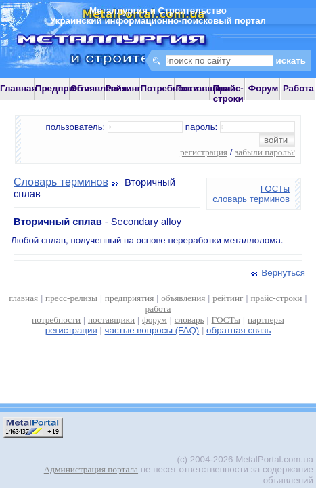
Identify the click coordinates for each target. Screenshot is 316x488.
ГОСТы (275, 189)
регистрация (203, 152)
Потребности (170, 88)
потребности (56, 319)
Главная (18, 88)
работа (158, 309)
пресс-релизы (71, 298)
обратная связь (238, 330)
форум (154, 319)
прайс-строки (276, 298)
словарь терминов (251, 199)
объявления (183, 298)
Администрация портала (91, 469)
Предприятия (65, 88)
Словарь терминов (61, 182)
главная (23, 298)
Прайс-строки (228, 93)
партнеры (266, 319)
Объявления (98, 88)
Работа (298, 88)
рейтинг (227, 298)
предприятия (129, 298)
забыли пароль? (265, 152)
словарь (189, 319)
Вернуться (276, 273)
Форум (263, 88)
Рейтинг (123, 88)
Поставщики (202, 88)
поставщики (111, 319)
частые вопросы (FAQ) (152, 330)
